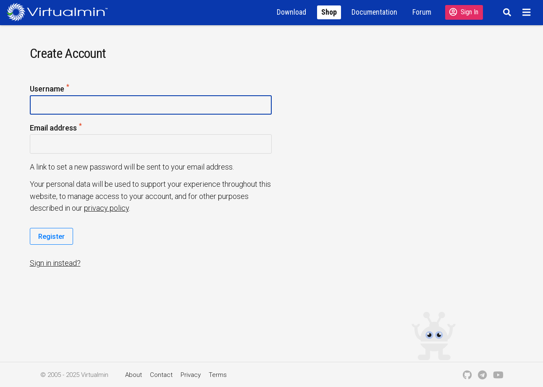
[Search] (506, 12)
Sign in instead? (55, 263)
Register (51, 236)
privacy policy (106, 208)
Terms (218, 375)
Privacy (191, 375)
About (133, 375)
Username (50, 89)
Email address (56, 128)
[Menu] (528, 12)
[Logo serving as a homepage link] (60, 12)
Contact (161, 375)
